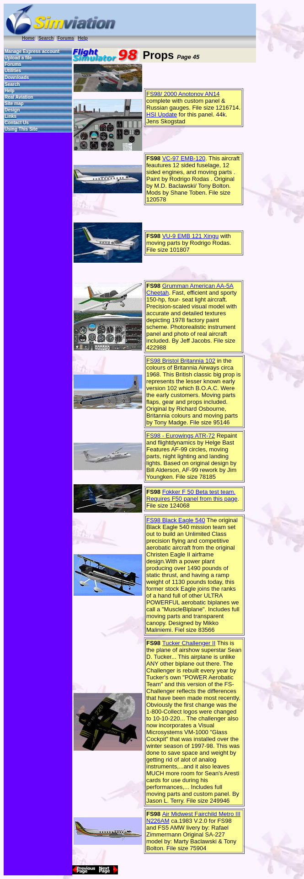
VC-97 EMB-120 (184, 158)
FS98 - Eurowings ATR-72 (180, 435)
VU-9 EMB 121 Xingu (190, 236)
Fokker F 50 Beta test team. (198, 491)
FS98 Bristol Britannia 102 (180, 360)
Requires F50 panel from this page (191, 498)
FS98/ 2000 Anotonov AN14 (182, 93)
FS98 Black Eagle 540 (175, 520)
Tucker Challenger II (189, 643)
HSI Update (161, 114)
